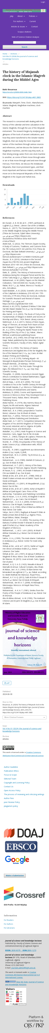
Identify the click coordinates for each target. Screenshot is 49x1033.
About (20, 16)
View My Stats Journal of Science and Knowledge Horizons (24, 983)
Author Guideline (11, 767)
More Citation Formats (14, 717)
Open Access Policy (12, 790)
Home (5, 54)
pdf (7, 683)
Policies (32, 16)
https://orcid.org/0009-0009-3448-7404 (17, 92)
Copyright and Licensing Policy (17, 782)
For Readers (9, 920)
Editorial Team (10, 778)
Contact (34, 26)
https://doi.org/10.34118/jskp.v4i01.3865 (24, 97)
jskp (11, 16)
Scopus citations (24, 31)
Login (43, 2)
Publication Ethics (11, 771)
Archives (13, 54)
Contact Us (8, 786)
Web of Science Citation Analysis (25, 37)
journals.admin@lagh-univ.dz (23, 968)
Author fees (9, 798)
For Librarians (9, 928)
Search (24, 47)
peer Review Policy (12, 802)
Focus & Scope (10, 775)
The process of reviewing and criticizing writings (24, 794)
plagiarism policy (11, 806)
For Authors (18, 21)
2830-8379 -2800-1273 (20, 950)
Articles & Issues (18, 26)
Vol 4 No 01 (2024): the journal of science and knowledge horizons (20, 57)
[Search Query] (24, 42)
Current (33, 21)
